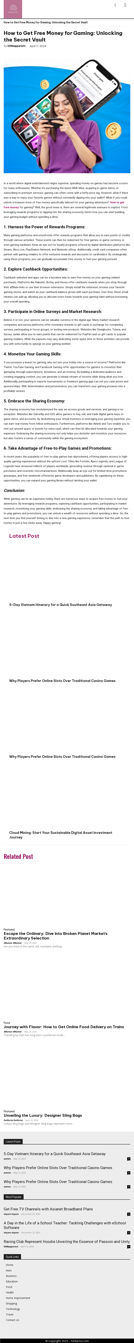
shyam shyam (11, 1214)
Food (7, 1023)
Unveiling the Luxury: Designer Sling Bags (43, 1115)
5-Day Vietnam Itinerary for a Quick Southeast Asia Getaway (60, 605)
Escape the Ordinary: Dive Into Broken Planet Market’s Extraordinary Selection (55, 936)
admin (7, 1158)
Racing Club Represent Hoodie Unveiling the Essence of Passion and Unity (67, 1241)
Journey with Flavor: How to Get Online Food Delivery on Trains (64, 1026)
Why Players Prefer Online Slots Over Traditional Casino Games (62, 681)
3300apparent (16, 46)
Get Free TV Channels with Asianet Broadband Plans (48, 1209)
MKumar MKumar (13, 942)
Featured (9, 929)
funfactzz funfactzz (13, 1120)
